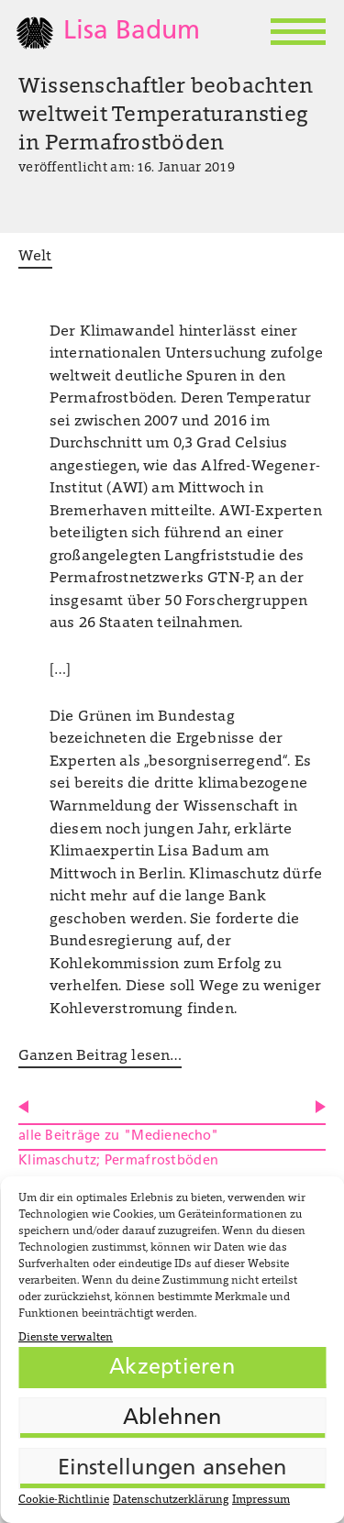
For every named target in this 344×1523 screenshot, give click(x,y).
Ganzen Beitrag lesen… (100, 1056)
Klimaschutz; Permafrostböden (118, 1161)
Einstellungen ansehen (172, 1469)
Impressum (261, 1500)
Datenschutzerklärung (170, 1500)
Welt (35, 256)
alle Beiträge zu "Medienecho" (118, 1136)
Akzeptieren (172, 1368)
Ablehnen (172, 1418)
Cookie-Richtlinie (63, 1500)
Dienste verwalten (65, 1337)
